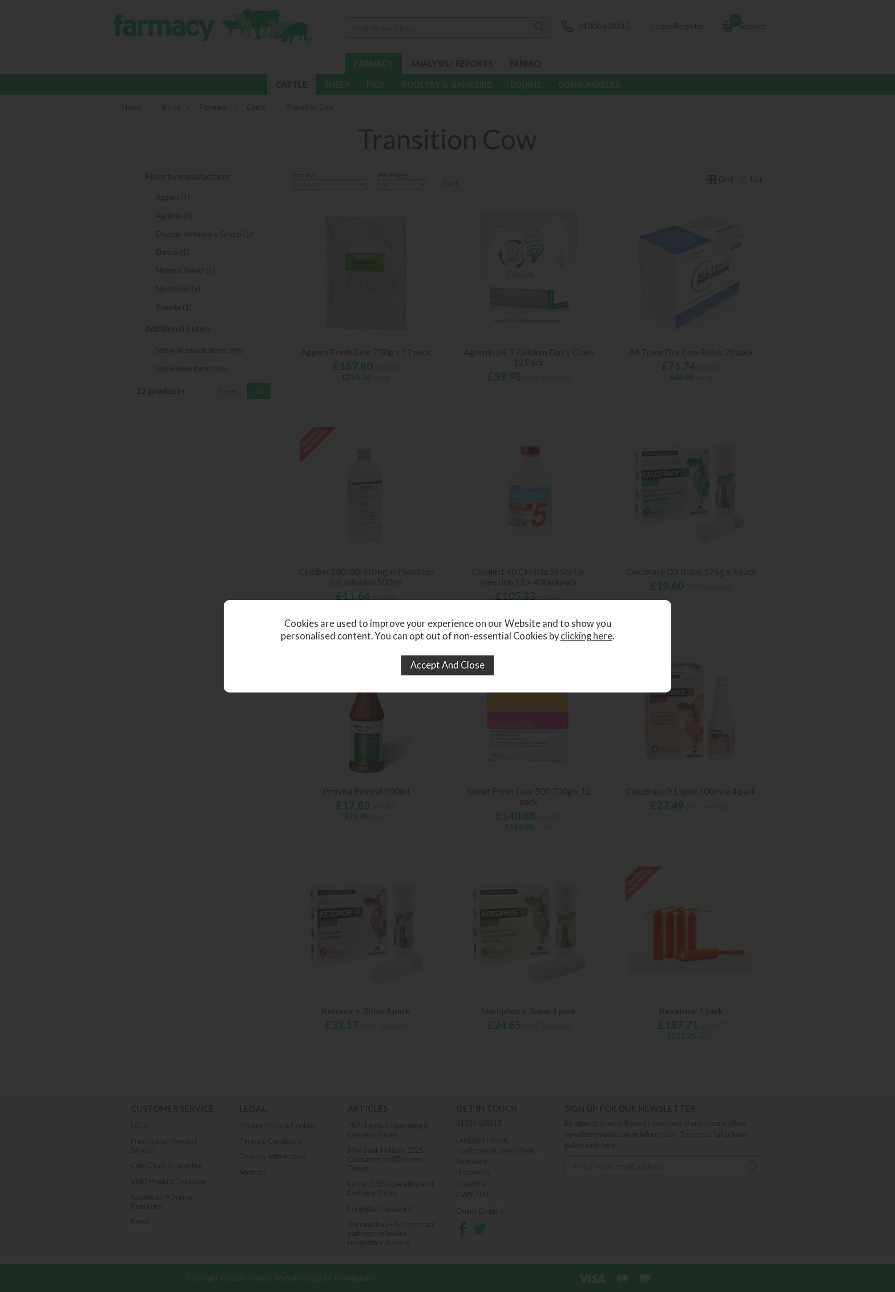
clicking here (586, 636)
